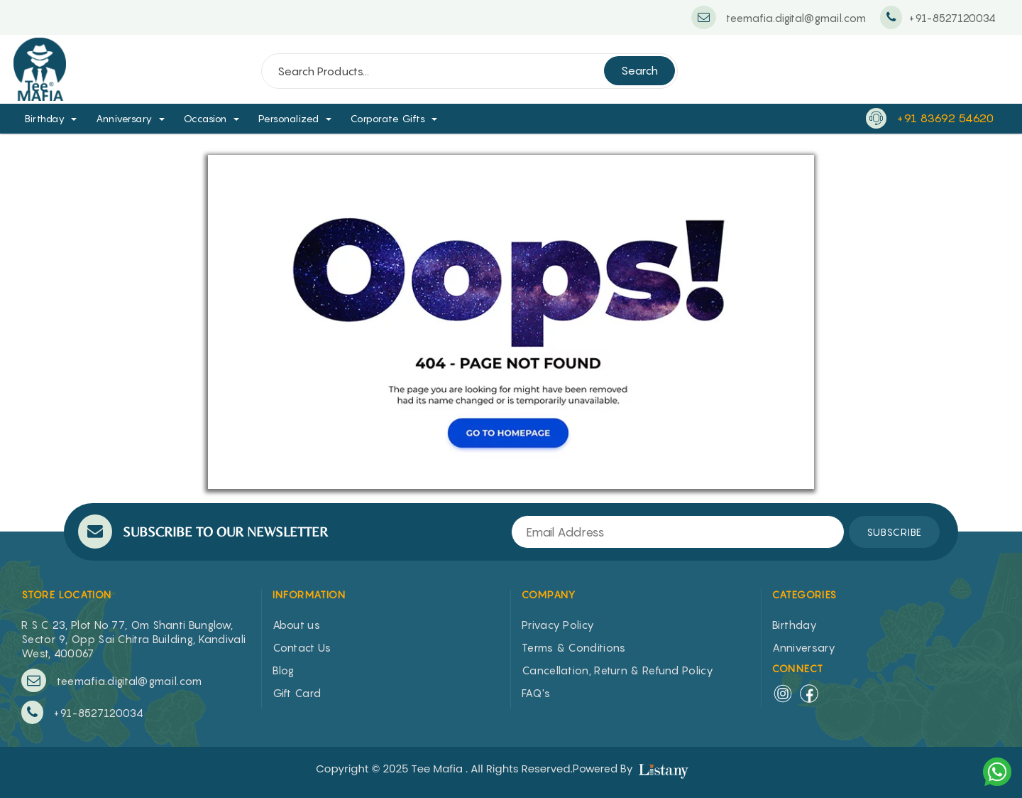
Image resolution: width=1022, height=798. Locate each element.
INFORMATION (309, 594)
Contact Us (302, 647)
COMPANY (549, 594)
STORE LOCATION (66, 594)
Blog (284, 670)
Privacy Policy (558, 624)
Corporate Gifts (388, 118)
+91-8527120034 (82, 712)
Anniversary (124, 118)
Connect (798, 668)
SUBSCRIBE (894, 532)
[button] (79, 118)
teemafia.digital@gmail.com (111, 680)
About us (296, 624)
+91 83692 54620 (945, 118)
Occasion (205, 118)
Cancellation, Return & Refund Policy (617, 670)
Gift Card (297, 692)
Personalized (288, 118)
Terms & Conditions (573, 647)
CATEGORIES (804, 594)
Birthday (45, 118)
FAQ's (536, 692)
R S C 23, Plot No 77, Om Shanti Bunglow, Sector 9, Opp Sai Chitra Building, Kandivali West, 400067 (133, 638)
